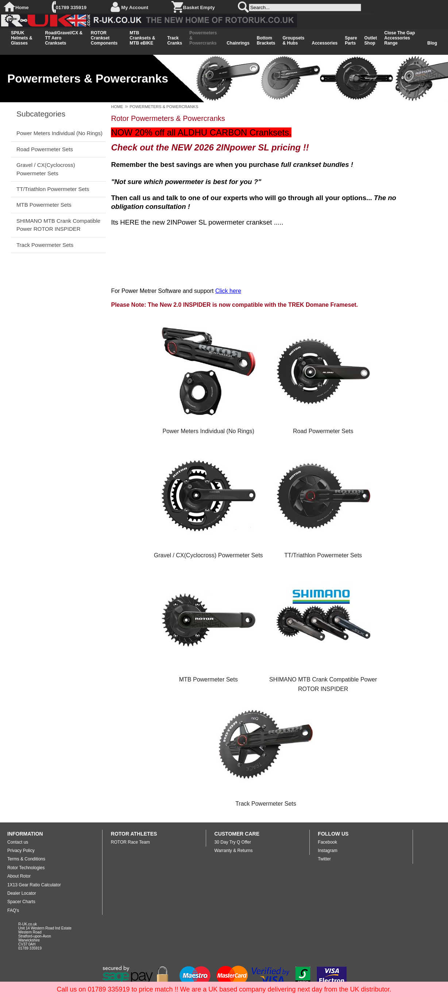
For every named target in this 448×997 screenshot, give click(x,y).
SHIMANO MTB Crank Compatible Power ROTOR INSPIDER (58, 225)
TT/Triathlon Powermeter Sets (52, 189)
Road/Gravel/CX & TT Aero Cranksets (63, 38)
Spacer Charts (21, 901)
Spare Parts (351, 40)
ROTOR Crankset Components (104, 38)
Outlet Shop (370, 40)
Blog (432, 43)
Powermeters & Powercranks (203, 38)
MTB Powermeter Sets (44, 205)
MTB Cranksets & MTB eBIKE (142, 38)
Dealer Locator (21, 893)
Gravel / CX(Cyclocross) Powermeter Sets (45, 169)
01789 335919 (71, 7)
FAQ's (13, 910)
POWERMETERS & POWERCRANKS (164, 106)
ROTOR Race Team (130, 842)
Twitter (324, 859)
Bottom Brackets (266, 40)
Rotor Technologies (26, 867)
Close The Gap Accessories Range (399, 38)
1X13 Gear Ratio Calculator (34, 884)
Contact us (17, 842)
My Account (134, 7)
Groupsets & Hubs (294, 40)
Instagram (327, 850)
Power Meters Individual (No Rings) (59, 133)
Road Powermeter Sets (44, 149)
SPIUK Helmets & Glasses (21, 38)
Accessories (325, 43)
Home (22, 7)
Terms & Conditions (26, 859)
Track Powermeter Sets (44, 245)
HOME (117, 106)
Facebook (327, 842)
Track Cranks (174, 40)
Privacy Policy (21, 850)
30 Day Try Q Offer (233, 842)
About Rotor (19, 876)
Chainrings (238, 43)
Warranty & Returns (234, 850)
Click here (228, 291)
